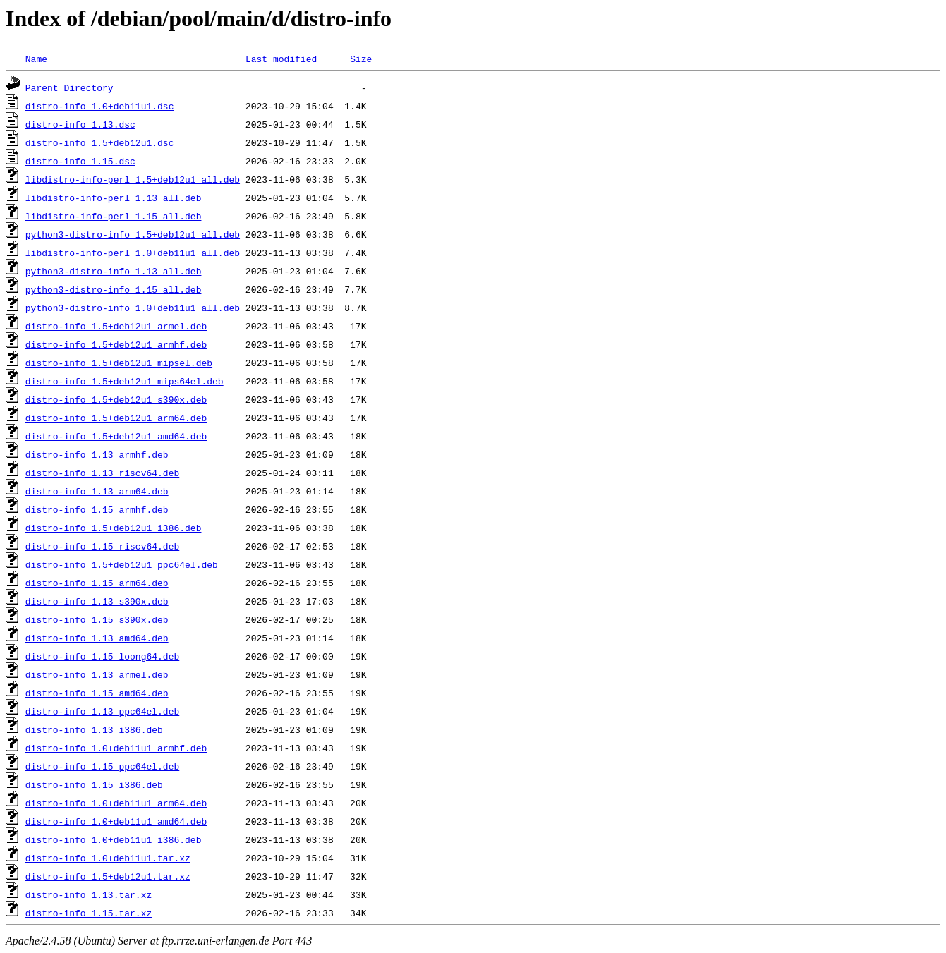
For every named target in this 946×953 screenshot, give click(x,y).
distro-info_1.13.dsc (80, 124)
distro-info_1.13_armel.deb (97, 674)
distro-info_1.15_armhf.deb (97, 509)
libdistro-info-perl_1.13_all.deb (113, 197)
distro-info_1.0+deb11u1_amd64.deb (116, 821)
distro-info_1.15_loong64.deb (102, 656)
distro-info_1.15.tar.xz (88, 912)
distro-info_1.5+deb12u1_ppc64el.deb (121, 564)
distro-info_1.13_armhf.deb (97, 454)
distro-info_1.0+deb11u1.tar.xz (107, 857)
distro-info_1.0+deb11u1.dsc (99, 105)
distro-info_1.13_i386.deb (94, 729)
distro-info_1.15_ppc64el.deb (102, 766)
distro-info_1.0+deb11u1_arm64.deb (116, 802)
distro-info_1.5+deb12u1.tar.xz (107, 876)
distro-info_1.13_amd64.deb (97, 637)
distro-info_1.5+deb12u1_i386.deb (113, 527)
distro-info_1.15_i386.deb (94, 784)
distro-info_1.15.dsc (80, 160)
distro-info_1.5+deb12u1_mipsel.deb (118, 362)
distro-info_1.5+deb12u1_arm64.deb (116, 417)
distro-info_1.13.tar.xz (88, 894)
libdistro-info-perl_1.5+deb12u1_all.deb (132, 179)
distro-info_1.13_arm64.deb (97, 491)
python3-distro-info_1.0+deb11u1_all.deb (132, 307)
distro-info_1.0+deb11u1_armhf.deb (116, 747)
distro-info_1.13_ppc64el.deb (102, 711)
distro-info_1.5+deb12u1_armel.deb (116, 326)
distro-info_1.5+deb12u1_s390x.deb (116, 399)
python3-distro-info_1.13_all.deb (113, 271)
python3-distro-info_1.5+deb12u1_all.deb (132, 234)
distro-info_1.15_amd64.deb (97, 692)
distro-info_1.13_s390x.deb (97, 601)
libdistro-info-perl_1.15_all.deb (113, 216)
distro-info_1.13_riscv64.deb (102, 472)
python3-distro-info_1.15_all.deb (113, 289)
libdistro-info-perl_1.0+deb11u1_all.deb (132, 252)
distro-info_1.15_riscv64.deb (102, 546)
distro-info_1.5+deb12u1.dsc (99, 142)
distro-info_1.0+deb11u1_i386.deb (113, 839)
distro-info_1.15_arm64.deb (97, 582)
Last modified (281, 58)
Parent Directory (69, 87)
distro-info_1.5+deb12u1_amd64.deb (116, 436)
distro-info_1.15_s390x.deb (97, 619)
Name (36, 58)
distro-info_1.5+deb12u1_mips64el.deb (124, 381)
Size (361, 58)
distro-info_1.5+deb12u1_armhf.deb (116, 344)
